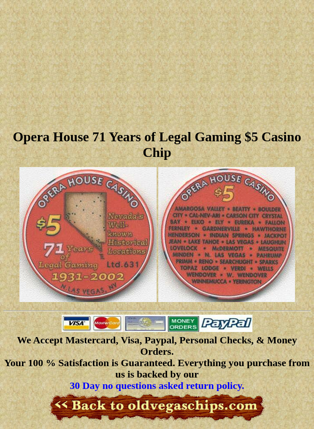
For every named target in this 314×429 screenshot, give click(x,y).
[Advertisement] (157, 63)
